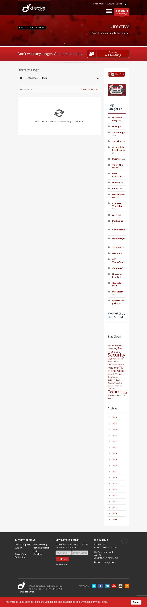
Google (110, 359)
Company (117, 268)
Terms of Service (26, 591)
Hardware (111, 389)
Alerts (115, 214)
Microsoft (111, 374)
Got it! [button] (136, 602)
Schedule (113, 52)
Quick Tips (118, 383)
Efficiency (112, 364)
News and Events (117, 275)
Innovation (118, 386)
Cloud (115, 188)
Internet (111, 345)
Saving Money (113, 377)
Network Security (114, 395)
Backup (110, 398)
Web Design (118, 238)
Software (120, 364)
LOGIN (119, 4)
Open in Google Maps (105, 562)
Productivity (113, 367)
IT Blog (116, 126)
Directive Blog (117, 119)
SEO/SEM (116, 247)
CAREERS (110, 4)
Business (117, 158)
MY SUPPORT (99, 4)
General (116, 253)
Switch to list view (90, 89)
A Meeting (113, 55)
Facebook (100, 586)
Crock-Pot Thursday (117, 204)
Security (116, 141)
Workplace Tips (118, 359)
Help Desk (38, 554)
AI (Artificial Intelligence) (118, 148)
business (111, 380)
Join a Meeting (40, 544)
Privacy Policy (54, 588)
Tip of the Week (117, 166)
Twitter (94, 586)
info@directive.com (109, 547)
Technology (118, 132)
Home (21, 28)
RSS (127, 586)
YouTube (114, 586)
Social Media (118, 229)
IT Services (118, 374)
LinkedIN (107, 586)
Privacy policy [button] (100, 602)
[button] (98, 78)
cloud (123, 395)
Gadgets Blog (116, 284)
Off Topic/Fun (117, 260)
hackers (111, 386)
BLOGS (30, 28)
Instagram (117, 291)
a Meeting (121, 12)
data (110, 361)
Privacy (115, 362)
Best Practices (117, 175)
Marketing (117, 220)
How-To (116, 182)
